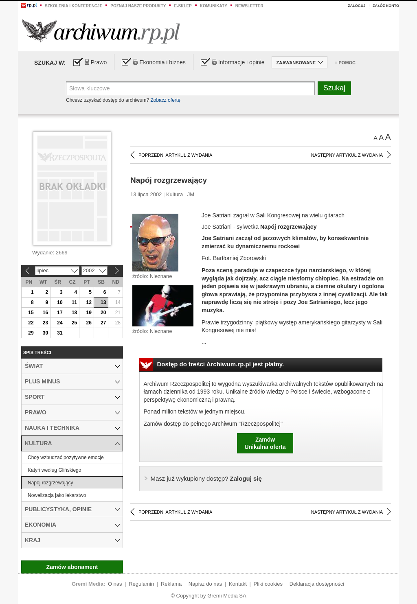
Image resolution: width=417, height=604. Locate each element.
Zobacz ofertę (165, 100)
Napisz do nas (205, 584)
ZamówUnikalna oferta (264, 443)
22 (30, 323)
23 (45, 323)
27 (103, 323)
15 (30, 312)
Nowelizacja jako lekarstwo (57, 495)
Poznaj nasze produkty (138, 6)
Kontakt (238, 584)
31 (59, 333)
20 (103, 312)
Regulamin (141, 584)
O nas (115, 584)
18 (74, 312)
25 (74, 323)
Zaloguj (356, 6)
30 (45, 333)
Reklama (171, 584)
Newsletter (249, 6)
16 (45, 312)
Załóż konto (386, 6)
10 (59, 302)
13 (103, 302)
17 (59, 312)
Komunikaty (213, 6)
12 (88, 302)
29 (30, 333)
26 (88, 323)
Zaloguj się (206, 478)
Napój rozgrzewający (50, 483)
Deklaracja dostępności (317, 584)
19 (88, 312)
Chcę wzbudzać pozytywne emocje (66, 457)
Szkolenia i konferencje (73, 6)
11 (74, 302)
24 (59, 323)
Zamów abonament (72, 567)
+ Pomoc (345, 62)
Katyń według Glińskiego (54, 470)
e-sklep (182, 6)
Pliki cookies (268, 584)
